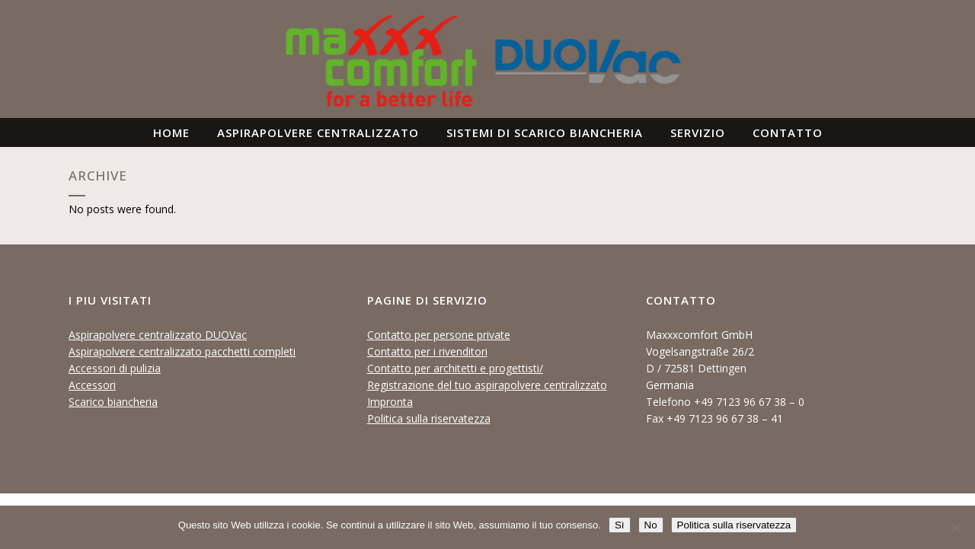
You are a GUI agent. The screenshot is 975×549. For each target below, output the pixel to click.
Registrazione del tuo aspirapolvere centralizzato (487, 385)
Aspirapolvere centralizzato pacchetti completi (182, 351)
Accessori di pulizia (115, 368)
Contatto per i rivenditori (427, 351)
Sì (620, 525)
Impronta (390, 401)
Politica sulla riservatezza (429, 418)
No (650, 525)
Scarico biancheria (113, 401)
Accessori (92, 385)
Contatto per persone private (438, 334)
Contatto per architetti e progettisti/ (455, 368)
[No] (956, 527)
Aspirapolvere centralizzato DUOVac (158, 334)
